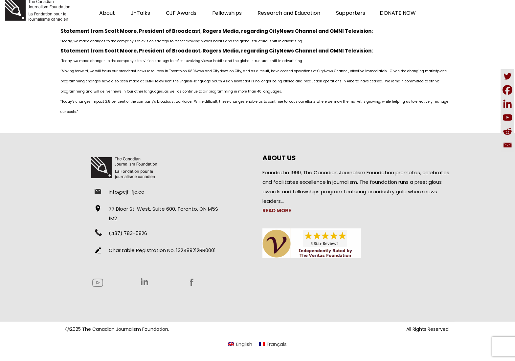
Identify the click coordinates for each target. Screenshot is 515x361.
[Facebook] (507, 90)
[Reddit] (507, 131)
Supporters (350, 13)
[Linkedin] (507, 104)
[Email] (507, 145)
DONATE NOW (398, 13)
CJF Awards (181, 13)
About (107, 13)
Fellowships (227, 13)
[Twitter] (507, 76)
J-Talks (140, 13)
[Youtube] (507, 117)
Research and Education (289, 13)
